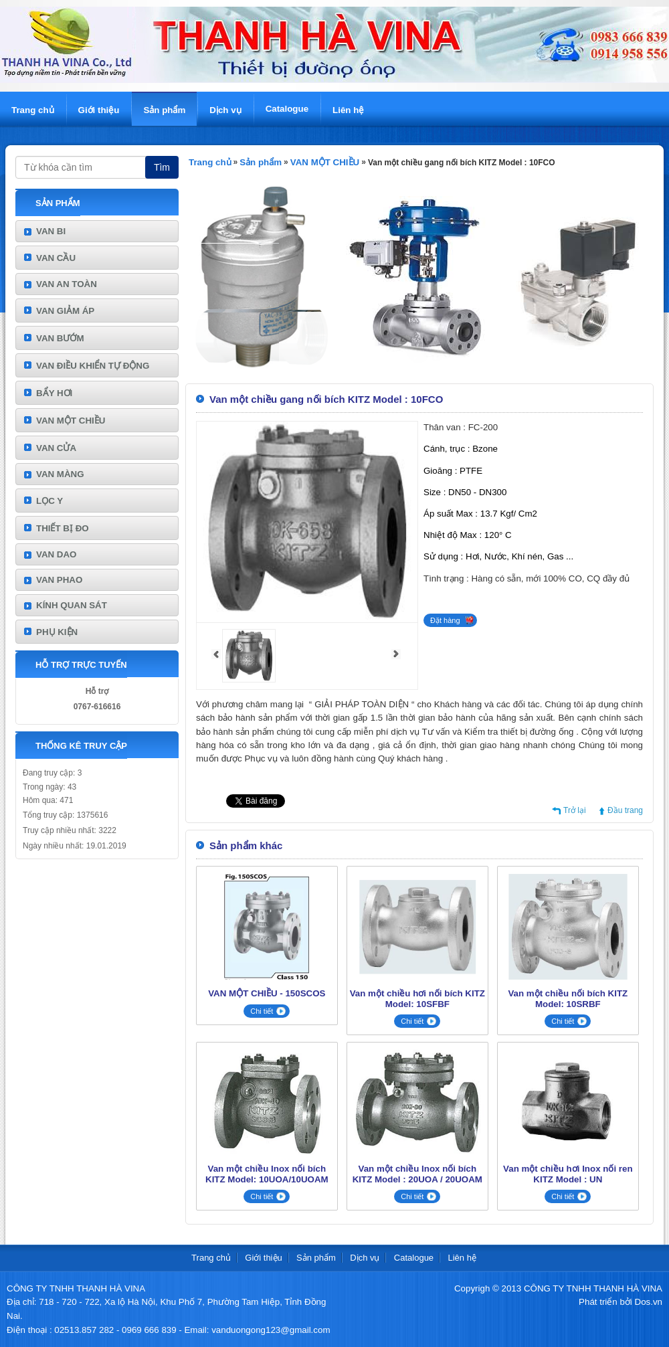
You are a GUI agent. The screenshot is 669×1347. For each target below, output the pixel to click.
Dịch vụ (225, 110)
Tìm (162, 167)
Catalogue (287, 109)
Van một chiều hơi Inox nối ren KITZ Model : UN (567, 1174)
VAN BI (51, 231)
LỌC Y (49, 501)
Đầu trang (625, 810)
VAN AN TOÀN (66, 284)
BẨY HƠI (54, 393)
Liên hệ (348, 110)
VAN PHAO (59, 580)
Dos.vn (648, 1302)
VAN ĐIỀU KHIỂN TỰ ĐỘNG (92, 366)
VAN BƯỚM (60, 338)
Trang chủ (32, 110)
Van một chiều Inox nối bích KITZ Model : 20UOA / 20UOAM (417, 1174)
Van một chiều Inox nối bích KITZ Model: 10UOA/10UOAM (266, 1174)
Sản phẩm (164, 110)
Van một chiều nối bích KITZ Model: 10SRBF (568, 998)
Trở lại (574, 810)
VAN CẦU (56, 258)
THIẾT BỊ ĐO (62, 528)
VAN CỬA (56, 448)
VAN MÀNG (60, 474)
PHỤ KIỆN (57, 632)
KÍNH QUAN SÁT (71, 605)
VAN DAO (56, 554)
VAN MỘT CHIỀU (70, 421)
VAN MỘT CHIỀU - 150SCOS (266, 993)
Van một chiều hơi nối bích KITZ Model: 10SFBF (417, 998)
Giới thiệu (99, 110)
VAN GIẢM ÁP (65, 311)
